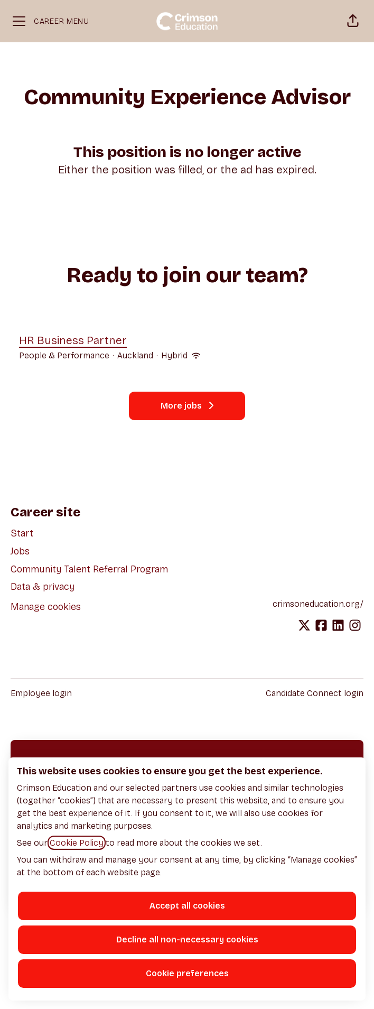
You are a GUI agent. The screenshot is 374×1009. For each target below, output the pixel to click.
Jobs (20, 551)
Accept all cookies (187, 906)
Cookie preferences (187, 973)
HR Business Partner (109, 340)
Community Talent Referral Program (89, 569)
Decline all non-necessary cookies (187, 939)
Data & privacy (43, 587)
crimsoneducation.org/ (318, 604)
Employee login (41, 693)
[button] (353, 21)
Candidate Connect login (314, 693)
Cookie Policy (77, 843)
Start (22, 533)
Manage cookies (46, 607)
